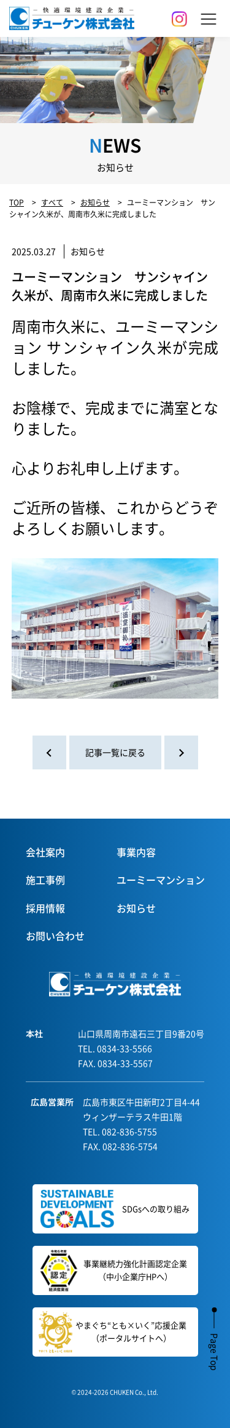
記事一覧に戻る (115, 752)
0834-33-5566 (124, 1048)
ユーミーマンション (161, 879)
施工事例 (45, 879)
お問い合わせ (55, 935)
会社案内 (45, 851)
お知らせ (136, 908)
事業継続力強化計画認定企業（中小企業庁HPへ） (110, 1270)
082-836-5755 (129, 1131)
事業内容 (136, 851)
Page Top (215, 1352)
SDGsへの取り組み (115, 1209)
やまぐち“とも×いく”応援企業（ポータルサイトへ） (112, 1332)
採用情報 (45, 908)
